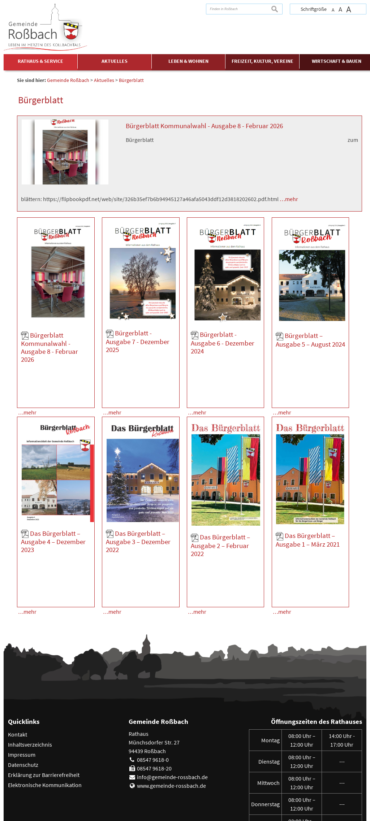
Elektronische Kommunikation (45, 731)
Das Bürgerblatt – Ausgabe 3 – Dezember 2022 (138, 514)
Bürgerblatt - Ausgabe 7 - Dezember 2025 (137, 341)
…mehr (289, 199)
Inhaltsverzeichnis (30, 690)
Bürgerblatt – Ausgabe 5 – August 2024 (310, 339)
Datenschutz (23, 710)
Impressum (21, 700)
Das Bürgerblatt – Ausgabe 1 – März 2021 (308, 513)
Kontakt (17, 680)
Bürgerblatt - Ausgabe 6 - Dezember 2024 (222, 342)
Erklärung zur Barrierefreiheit (43, 721)
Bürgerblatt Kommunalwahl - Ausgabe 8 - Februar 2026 (204, 125)
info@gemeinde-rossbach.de (172, 723)
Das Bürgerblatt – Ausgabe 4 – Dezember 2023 (53, 514)
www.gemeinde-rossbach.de (171, 731)
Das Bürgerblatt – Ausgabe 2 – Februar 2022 (220, 517)
